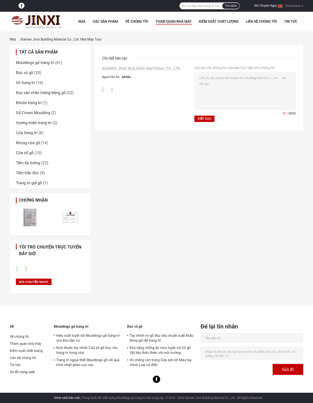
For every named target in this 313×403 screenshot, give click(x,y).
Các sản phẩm (105, 21)
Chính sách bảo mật (67, 398)
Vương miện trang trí (33, 122)
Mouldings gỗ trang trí (35, 62)
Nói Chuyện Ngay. (265, 5)
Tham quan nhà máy (174, 21)
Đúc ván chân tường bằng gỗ (41, 92)
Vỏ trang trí (25, 82)
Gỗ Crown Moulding (33, 112)
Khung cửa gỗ (28, 143)
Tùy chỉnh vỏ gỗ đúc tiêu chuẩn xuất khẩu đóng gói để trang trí (161, 338)
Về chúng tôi (136, 21)
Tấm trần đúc (27, 173)
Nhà (81, 21)
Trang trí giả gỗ (29, 183)
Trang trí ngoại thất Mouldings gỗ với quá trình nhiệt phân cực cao (88, 362)
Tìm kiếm (231, 6)
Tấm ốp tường (28, 163)
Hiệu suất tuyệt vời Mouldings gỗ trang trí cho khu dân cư (88, 338)
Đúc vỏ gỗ (24, 72)
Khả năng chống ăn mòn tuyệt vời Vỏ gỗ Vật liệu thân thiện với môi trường (160, 350)
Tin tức (290, 21)
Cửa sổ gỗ (25, 153)
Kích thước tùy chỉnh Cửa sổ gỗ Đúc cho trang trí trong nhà (87, 350)
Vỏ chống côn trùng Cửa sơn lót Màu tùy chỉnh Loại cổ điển (160, 362)
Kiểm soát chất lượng (218, 21)
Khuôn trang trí (29, 102)
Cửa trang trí (26, 133)
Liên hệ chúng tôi (261, 21)
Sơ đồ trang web (22, 372)
